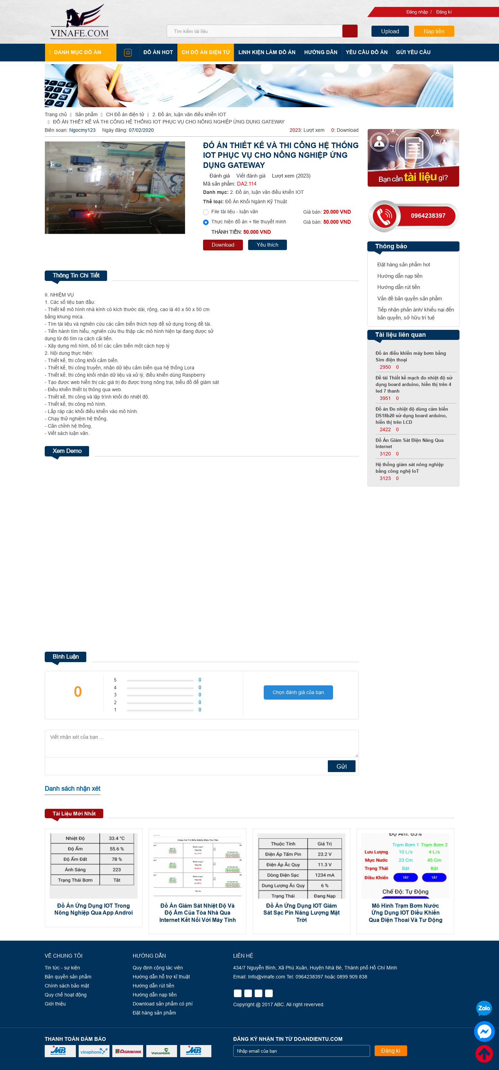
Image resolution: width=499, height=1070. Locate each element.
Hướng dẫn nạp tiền (399, 276)
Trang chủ (56, 114)
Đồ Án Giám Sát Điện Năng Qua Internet (410, 444)
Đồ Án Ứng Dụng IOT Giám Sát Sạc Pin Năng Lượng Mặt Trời (301, 912)
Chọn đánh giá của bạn (298, 693)
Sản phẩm (86, 114)
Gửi (341, 766)
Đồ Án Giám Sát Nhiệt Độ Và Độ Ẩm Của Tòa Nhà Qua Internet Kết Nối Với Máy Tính (197, 912)
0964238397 (428, 215)
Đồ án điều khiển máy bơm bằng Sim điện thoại (411, 356)
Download (223, 245)
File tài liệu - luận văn (234, 211)
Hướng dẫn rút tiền (398, 287)
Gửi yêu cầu (410, 52)
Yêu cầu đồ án (364, 52)
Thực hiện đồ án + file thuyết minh (248, 221)
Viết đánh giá (250, 176)
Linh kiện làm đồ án (266, 52)
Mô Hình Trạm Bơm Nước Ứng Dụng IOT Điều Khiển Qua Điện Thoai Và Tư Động (406, 912)
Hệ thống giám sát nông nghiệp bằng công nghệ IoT (410, 468)
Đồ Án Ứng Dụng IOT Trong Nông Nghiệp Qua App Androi (93, 909)
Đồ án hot (159, 52)
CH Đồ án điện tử (206, 52)
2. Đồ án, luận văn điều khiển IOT (189, 114)
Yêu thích (267, 245)
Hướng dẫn (319, 52)
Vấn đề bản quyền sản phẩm (409, 298)
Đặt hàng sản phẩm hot (403, 264)
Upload (390, 31)
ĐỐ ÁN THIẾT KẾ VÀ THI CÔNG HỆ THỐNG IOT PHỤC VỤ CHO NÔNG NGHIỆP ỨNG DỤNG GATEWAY (168, 122)
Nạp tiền (434, 31)
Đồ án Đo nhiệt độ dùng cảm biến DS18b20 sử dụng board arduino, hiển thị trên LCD (412, 416)
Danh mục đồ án (76, 52)
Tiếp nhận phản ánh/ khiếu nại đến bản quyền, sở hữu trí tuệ (415, 313)
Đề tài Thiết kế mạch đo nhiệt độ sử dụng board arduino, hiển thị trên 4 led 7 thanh (414, 385)
